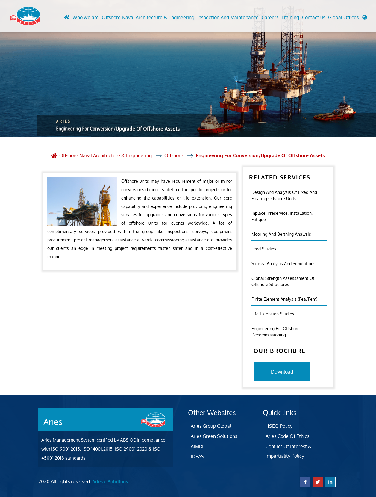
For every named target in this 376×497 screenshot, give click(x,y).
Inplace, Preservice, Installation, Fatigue (282, 216)
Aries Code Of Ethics (287, 436)
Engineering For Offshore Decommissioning (275, 331)
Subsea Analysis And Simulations (283, 263)
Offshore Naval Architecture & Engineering (148, 17)
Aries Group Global (211, 426)
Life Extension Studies (272, 313)
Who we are (85, 17)
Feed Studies (263, 248)
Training (290, 17)
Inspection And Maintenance (228, 17)
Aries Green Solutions (214, 436)
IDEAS (197, 457)
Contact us (313, 17)
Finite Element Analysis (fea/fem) (284, 299)
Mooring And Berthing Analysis (281, 234)
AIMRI (197, 446)
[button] (348, 18)
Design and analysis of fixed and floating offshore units (284, 195)
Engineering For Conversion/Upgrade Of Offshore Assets (260, 155)
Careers (270, 17)
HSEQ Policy (279, 426)
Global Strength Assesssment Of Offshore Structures (282, 281)
